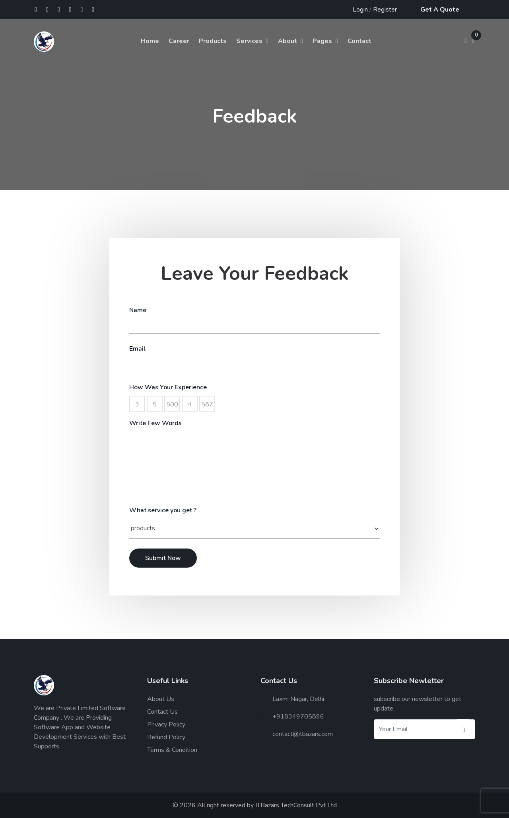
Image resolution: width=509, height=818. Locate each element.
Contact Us (162, 711)
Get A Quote (439, 9)
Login (360, 9)
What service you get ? (162, 510)
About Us (160, 699)
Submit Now (163, 558)
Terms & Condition (172, 750)
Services (249, 41)
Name (137, 310)
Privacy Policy (166, 724)
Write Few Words (155, 423)
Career (179, 41)
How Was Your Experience (168, 387)
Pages (322, 41)
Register (385, 9)
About (287, 41)
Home (150, 41)
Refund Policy (166, 737)
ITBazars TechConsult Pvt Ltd (296, 805)
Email (137, 348)
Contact (359, 41)
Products (213, 41)
